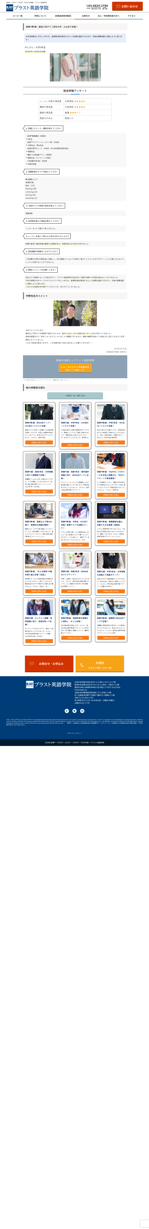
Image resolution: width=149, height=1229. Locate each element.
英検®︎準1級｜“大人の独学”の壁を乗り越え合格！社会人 (38, 573)
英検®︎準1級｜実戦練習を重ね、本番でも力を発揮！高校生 (110, 523)
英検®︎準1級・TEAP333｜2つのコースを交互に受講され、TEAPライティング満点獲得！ (111, 474)
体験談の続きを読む (39, 442)
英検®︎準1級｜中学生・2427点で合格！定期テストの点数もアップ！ (74, 524)
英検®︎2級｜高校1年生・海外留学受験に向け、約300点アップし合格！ (75, 474)
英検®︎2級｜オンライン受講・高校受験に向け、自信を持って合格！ (38, 621)
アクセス (131, 15)
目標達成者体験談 (63, 15)
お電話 (100, 665)
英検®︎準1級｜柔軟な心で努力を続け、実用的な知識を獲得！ (38, 523)
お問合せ (86, 15)
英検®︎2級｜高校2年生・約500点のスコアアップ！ (74, 573)
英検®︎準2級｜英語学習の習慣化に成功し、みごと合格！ (74, 620)
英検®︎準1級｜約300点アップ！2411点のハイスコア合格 (38, 424)
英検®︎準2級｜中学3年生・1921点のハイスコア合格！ (111, 424)
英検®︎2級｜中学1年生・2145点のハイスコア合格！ (75, 424)
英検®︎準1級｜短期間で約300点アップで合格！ (111, 620)
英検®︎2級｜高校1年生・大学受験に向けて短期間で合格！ (39, 473)
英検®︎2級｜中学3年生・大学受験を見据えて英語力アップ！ (111, 573)
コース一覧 (17, 15)
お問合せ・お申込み (51, 664)
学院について (40, 15)
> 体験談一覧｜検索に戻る (75, 395)
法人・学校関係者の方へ (109, 15)
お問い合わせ (129, 6)
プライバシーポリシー (74, 733)
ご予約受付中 (75, 368)
